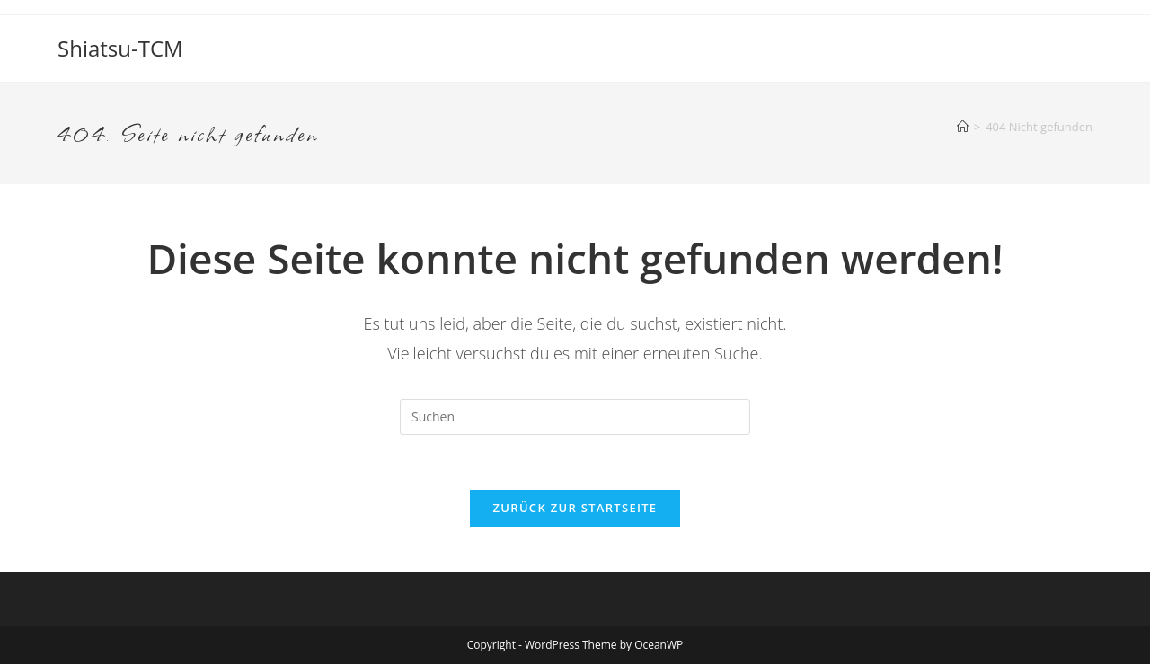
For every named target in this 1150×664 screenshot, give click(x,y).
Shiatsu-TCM (120, 48)
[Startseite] (963, 127)
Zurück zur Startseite (575, 508)
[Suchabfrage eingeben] (575, 417)
